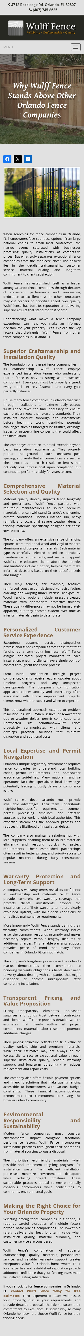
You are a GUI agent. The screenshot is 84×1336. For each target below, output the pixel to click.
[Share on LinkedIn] (28, 159)
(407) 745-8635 (43, 9)
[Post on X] (18, 159)
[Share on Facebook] (7, 159)
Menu (8, 47)
